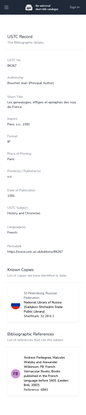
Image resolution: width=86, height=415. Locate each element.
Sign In (75, 7)
